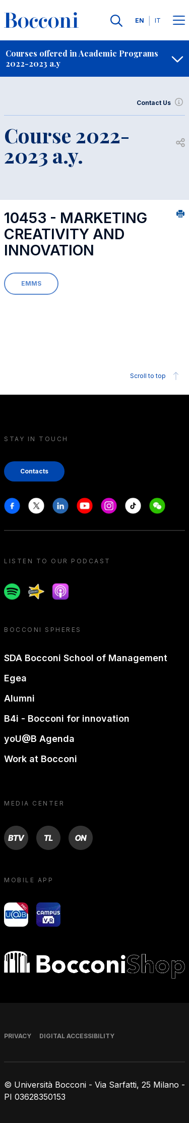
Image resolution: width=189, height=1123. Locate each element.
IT (158, 20)
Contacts (34, 471)
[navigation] (94, 58)
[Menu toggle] (179, 21)
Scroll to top (156, 376)
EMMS (31, 283)
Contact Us (161, 103)
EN (139, 20)
